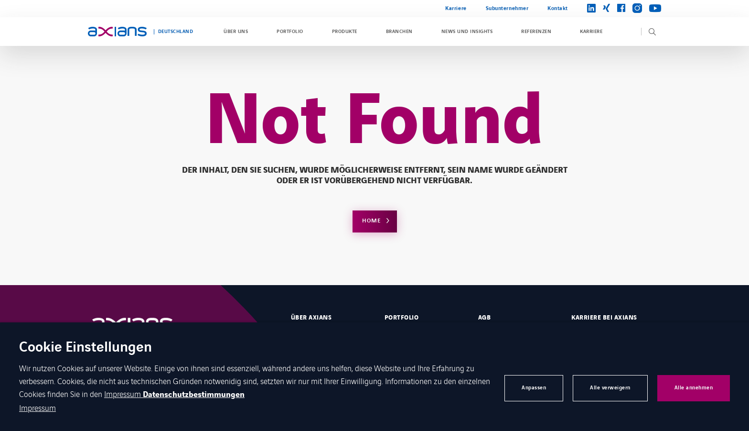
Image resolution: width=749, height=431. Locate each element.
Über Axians (311, 317)
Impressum (123, 393)
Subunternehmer (507, 8)
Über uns (236, 31)
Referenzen (536, 31)
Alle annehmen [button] (693, 387)
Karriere (455, 8)
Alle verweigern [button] (610, 387)
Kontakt (557, 8)
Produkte (344, 31)
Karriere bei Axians (604, 317)
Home (371, 221)
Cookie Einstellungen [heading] (85, 348)
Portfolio (290, 31)
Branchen (399, 31)
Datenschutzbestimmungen (194, 394)
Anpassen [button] (534, 387)
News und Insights (466, 31)
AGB (484, 317)
